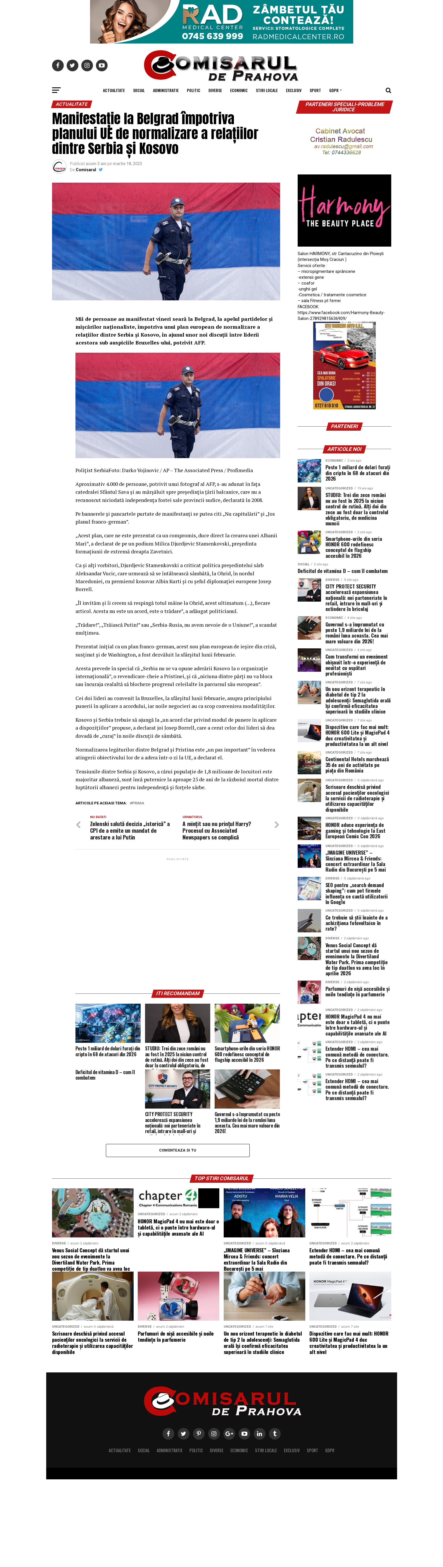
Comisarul (86, 169)
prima (138, 803)
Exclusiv (293, 90)
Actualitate (114, 90)
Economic (239, 90)
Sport (315, 90)
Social (139, 90)
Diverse (215, 90)
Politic (193, 90)
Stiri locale (267, 90)
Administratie (166, 90)
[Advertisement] (177, 923)
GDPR (334, 90)
